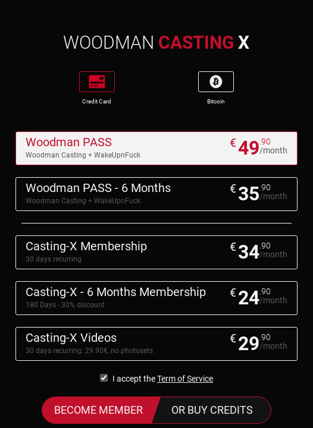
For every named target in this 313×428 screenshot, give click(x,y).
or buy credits (212, 410)
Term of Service (185, 378)
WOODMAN (156, 42)
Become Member (98, 410)
